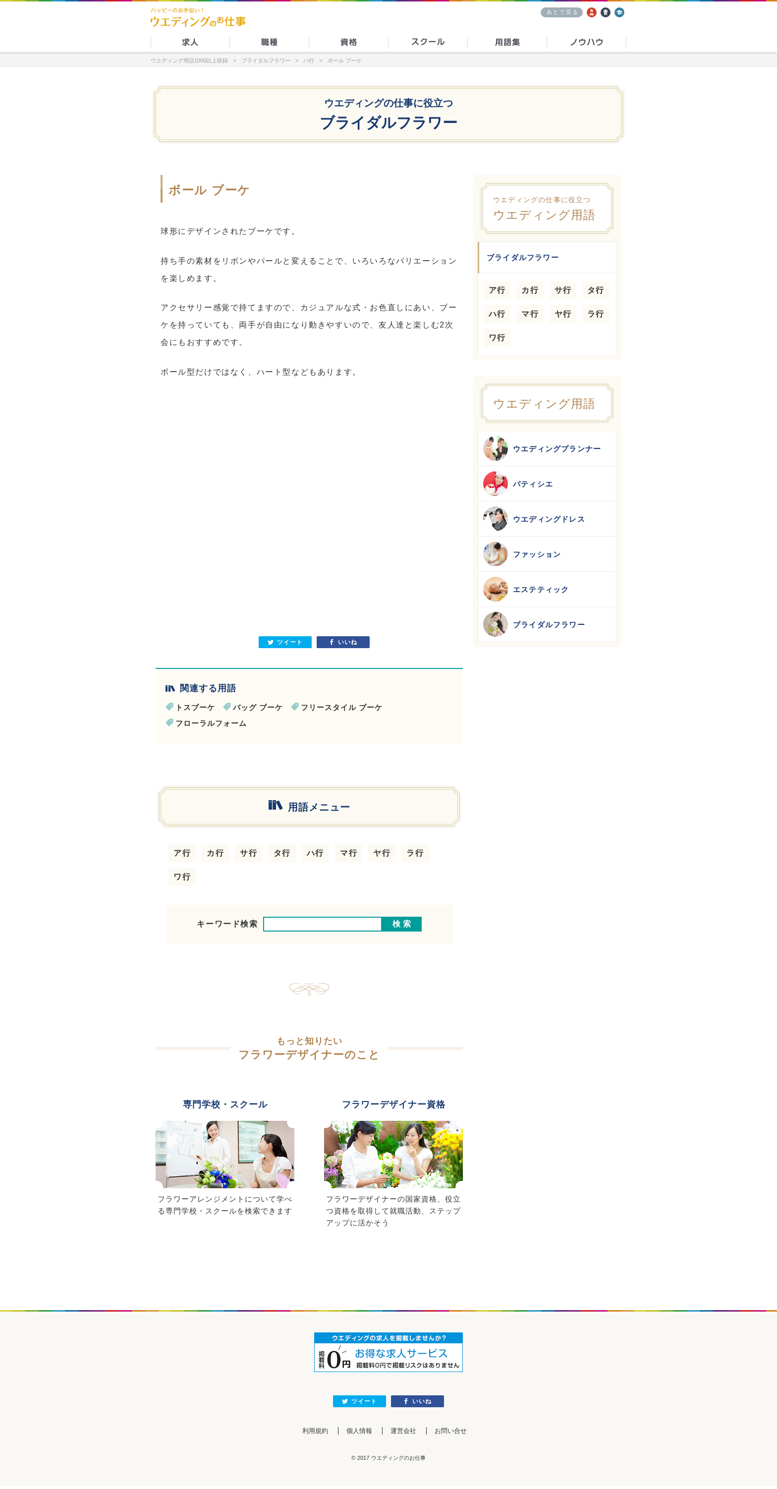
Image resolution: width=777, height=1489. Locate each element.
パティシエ (518, 483)
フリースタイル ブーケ (342, 707)
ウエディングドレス (534, 518)
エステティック (526, 589)
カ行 (215, 853)
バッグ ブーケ (258, 707)
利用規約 (305, 1433)
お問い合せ (458, 1433)
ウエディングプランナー (542, 448)
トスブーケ (195, 707)
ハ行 (315, 853)
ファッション (522, 554)
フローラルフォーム (211, 723)
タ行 (282, 853)
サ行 (248, 853)
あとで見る (563, 12)
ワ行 (182, 877)
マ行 (348, 853)
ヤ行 (381, 853)
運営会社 (405, 1433)
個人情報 (355, 1433)
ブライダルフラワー (534, 624)
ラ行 (415, 853)
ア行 (182, 853)
